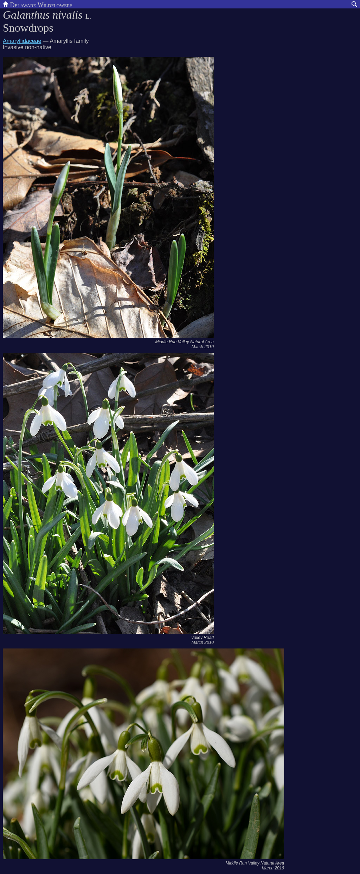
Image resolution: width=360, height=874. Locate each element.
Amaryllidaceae (22, 41)
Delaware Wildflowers (37, 4)
